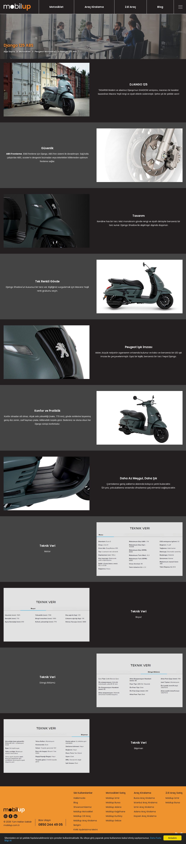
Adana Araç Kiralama (145, 811)
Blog (160, 7)
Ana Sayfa (9, 51)
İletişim (77, 825)
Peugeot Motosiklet (45, 51)
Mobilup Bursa (113, 802)
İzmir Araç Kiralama (144, 807)
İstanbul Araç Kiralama (145, 802)
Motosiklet (56, 7)
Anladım (172, 837)
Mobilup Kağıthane (115, 811)
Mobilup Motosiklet (83, 811)
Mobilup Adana (113, 807)
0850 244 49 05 (50, 824)
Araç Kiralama (94, 7)
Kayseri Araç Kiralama (145, 816)
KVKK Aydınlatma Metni (86, 829)
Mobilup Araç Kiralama (85, 820)
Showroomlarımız (83, 807)
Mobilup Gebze (113, 820)
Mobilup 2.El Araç (82, 816)
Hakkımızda (79, 798)
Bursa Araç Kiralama (144, 798)
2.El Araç (130, 7)
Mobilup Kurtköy (114, 816)
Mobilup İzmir (113, 798)
